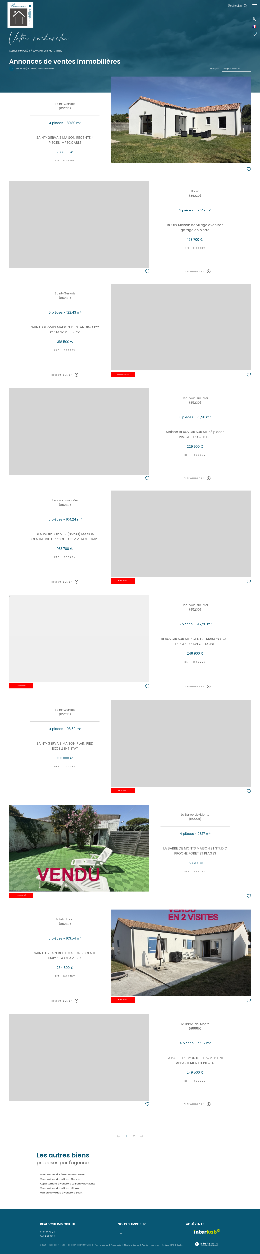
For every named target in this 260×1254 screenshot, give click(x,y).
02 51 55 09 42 (47, 1232)
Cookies (180, 1245)
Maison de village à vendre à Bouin (61, 1192)
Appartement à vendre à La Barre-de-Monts (67, 1183)
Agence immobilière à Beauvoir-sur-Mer (31, 50)
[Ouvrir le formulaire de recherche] (237, 5)
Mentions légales (132, 1245)
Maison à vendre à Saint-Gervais (60, 1179)
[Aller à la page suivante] (141, 1136)
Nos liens (155, 1245)
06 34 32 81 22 (47, 1236)
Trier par (214, 68)
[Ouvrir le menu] (254, 6)
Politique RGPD (168, 1245)
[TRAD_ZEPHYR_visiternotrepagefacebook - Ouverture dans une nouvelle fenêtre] (121, 1234)
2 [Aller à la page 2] (134, 1136)
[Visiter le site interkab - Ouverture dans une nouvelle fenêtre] (207, 1231)
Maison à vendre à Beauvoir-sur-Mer (62, 1174)
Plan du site (116, 1245)
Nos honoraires (102, 1245)
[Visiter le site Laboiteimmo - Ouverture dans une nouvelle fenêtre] (206, 1244)
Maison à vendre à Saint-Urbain (59, 1188)
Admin (145, 1245)
